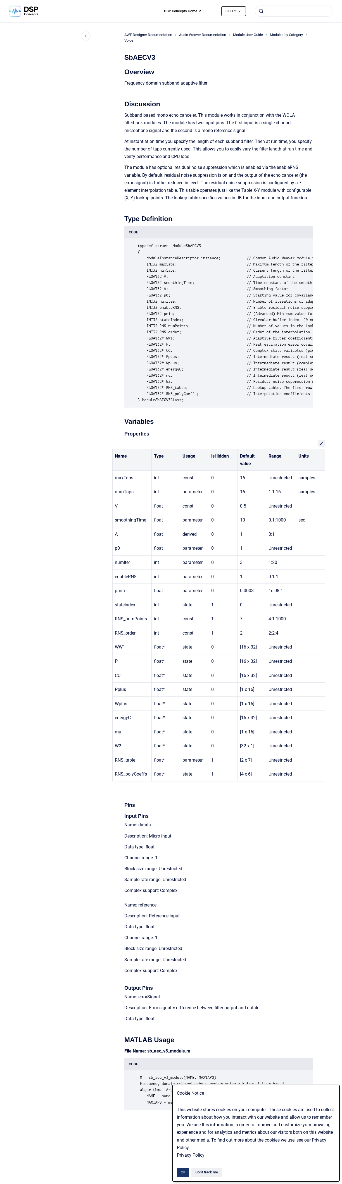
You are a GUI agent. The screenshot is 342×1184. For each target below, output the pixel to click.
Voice (128, 40)
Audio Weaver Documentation (202, 35)
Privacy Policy (191, 1155)
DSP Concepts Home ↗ (182, 11)
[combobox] (294, 11)
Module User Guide (248, 35)
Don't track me (206, 1172)
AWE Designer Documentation (148, 35)
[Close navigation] (86, 36)
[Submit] (261, 11)
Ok (183, 1172)
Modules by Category (286, 35)
